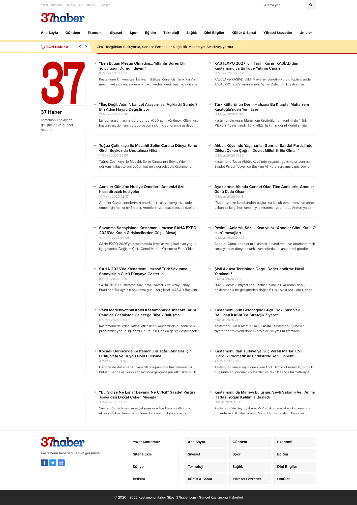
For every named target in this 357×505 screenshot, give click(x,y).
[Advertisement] (23, 140)
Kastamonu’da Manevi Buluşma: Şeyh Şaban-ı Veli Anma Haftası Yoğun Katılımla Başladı (264, 395)
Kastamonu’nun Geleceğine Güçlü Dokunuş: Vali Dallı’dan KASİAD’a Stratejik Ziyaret (257, 313)
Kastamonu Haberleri (227, 497)
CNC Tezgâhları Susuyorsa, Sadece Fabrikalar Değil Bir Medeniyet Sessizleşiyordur (165, 47)
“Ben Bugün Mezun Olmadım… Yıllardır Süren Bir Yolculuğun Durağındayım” (142, 66)
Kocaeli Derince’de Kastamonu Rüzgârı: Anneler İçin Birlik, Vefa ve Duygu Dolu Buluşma (145, 354)
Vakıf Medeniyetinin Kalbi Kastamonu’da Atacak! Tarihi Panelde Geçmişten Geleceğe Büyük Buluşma (147, 313)
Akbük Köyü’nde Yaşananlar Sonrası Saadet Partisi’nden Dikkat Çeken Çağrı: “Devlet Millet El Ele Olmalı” (264, 148)
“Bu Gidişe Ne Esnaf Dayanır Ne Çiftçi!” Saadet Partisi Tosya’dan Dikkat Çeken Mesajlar (147, 395)
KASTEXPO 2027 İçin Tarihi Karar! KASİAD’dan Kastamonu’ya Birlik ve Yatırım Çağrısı (256, 66)
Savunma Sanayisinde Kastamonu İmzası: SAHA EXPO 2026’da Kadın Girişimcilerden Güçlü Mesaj (147, 230)
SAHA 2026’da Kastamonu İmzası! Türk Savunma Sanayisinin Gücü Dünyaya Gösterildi (143, 271)
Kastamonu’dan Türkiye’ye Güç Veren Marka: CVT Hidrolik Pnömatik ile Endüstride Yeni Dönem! (258, 354)
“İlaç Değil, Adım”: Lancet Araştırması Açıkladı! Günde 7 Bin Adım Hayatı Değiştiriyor (148, 107)
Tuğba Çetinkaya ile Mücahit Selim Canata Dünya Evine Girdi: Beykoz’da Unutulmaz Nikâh (148, 148)
